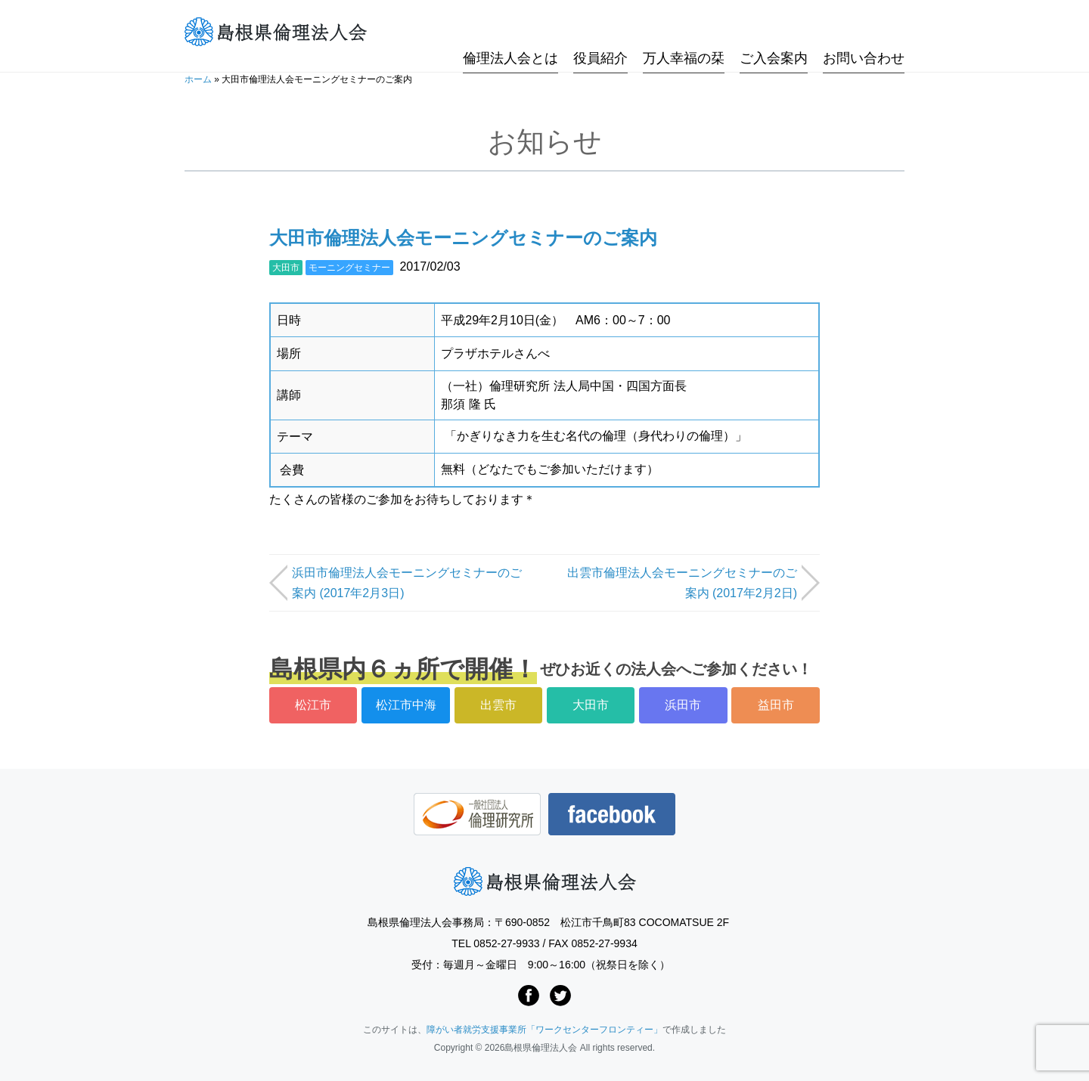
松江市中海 (406, 704)
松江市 (313, 704)
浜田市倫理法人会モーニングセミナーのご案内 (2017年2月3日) (407, 582)
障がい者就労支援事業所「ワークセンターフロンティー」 (544, 1029)
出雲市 (498, 704)
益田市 (776, 704)
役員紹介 (600, 32)
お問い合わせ (863, 32)
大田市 (285, 267)
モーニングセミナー (349, 267)
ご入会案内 (774, 32)
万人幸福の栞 (683, 32)
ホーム (198, 79)
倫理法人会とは (510, 32)
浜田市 (683, 704)
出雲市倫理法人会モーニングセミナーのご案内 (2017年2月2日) (682, 582)
